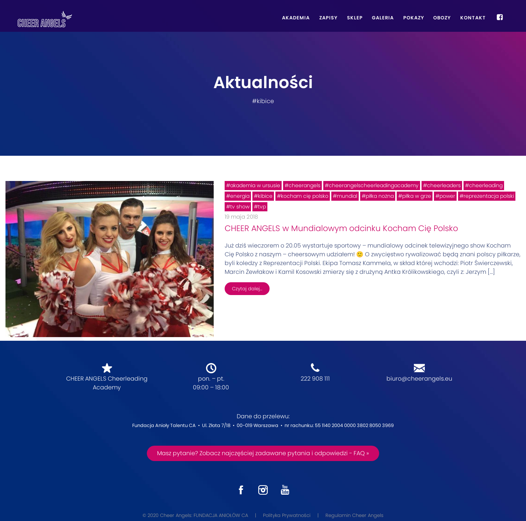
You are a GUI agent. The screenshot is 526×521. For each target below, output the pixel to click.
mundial (347, 196)
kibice (265, 196)
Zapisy (328, 17)
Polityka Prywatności (286, 515)
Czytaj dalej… (247, 288)
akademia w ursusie (255, 185)
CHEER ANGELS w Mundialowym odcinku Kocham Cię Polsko (341, 228)
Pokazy (413, 17)
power (447, 196)
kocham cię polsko (304, 196)
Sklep (355, 17)
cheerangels (304, 185)
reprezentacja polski (489, 196)
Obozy (442, 17)
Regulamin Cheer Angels (354, 515)
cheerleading (486, 185)
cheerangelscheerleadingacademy (374, 185)
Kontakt (473, 17)
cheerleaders (444, 185)
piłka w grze (416, 196)
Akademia (296, 17)
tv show (239, 206)
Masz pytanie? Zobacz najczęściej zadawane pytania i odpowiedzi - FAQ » (263, 453)
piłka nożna (380, 196)
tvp (262, 206)
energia (239, 196)
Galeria (383, 17)
